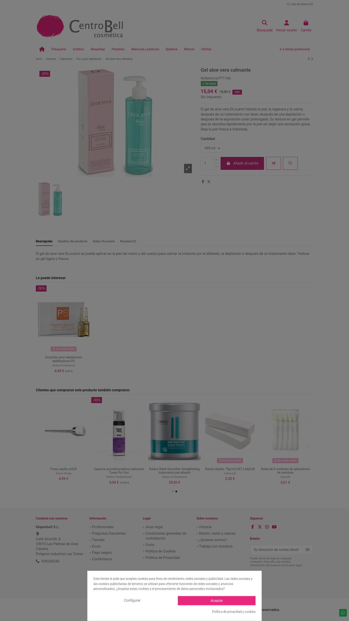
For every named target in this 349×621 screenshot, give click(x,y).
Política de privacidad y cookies (234, 611)
